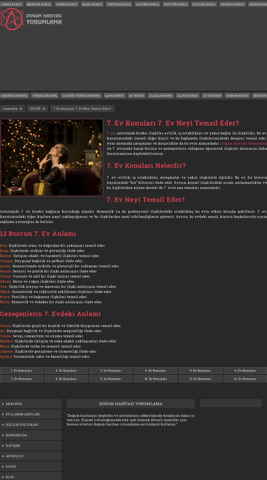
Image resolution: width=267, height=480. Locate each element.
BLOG (10, 477)
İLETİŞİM (13, 446)
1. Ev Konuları (21, 371)
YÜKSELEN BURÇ (44, 95)
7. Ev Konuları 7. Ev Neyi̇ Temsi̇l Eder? (82, 109)
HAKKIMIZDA (16, 435)
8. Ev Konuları (66, 379)
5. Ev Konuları (200, 371)
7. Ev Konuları (21, 379)
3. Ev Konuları (111, 371)
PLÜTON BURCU (204, 4)
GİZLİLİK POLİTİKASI (22, 425)
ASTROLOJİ (15, 456)
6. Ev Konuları (245, 371)
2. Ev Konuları (66, 371)
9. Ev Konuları (111, 379)
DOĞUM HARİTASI (14, 95)
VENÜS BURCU (66, 4)
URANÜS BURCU (232, 4)
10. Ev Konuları (156, 379)
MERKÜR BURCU (39, 4)
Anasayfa (10, 109)
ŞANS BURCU (114, 95)
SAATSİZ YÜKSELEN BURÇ (81, 95)
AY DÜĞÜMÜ (212, 95)
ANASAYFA (14, 404)
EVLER (35, 109)
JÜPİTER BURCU (119, 4)
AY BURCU (136, 95)
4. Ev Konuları (156, 371)
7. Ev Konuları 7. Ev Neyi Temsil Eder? (173, 122)
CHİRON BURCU (237, 95)
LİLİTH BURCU (187, 95)
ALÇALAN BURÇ (160, 95)
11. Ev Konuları (200, 379)
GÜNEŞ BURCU (11, 4)
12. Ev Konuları (245, 379)
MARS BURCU (92, 4)
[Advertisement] (133, 62)
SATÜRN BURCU (147, 4)
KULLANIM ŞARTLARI (23, 414)
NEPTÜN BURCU (175, 4)
